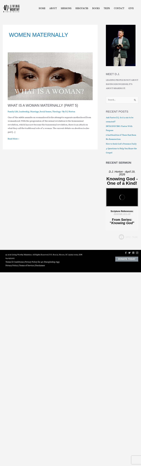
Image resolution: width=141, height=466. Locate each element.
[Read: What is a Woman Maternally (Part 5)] (50, 76)
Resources (81, 8)
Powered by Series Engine (128, 237)
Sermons (66, 8)
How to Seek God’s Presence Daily (122, 144)
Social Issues (47, 111)
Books (96, 8)
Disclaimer (40, 265)
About (53, 8)
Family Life (13, 111)
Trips (107, 8)
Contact (119, 8)
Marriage (36, 111)
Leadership (25, 111)
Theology (59, 111)
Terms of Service (26, 265)
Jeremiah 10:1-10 (122, 214)
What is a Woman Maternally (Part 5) (44, 105)
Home (42, 8)
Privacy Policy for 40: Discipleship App (42, 262)
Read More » (14, 139)
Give (131, 8)
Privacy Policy (12, 265)
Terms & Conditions (15, 262)
